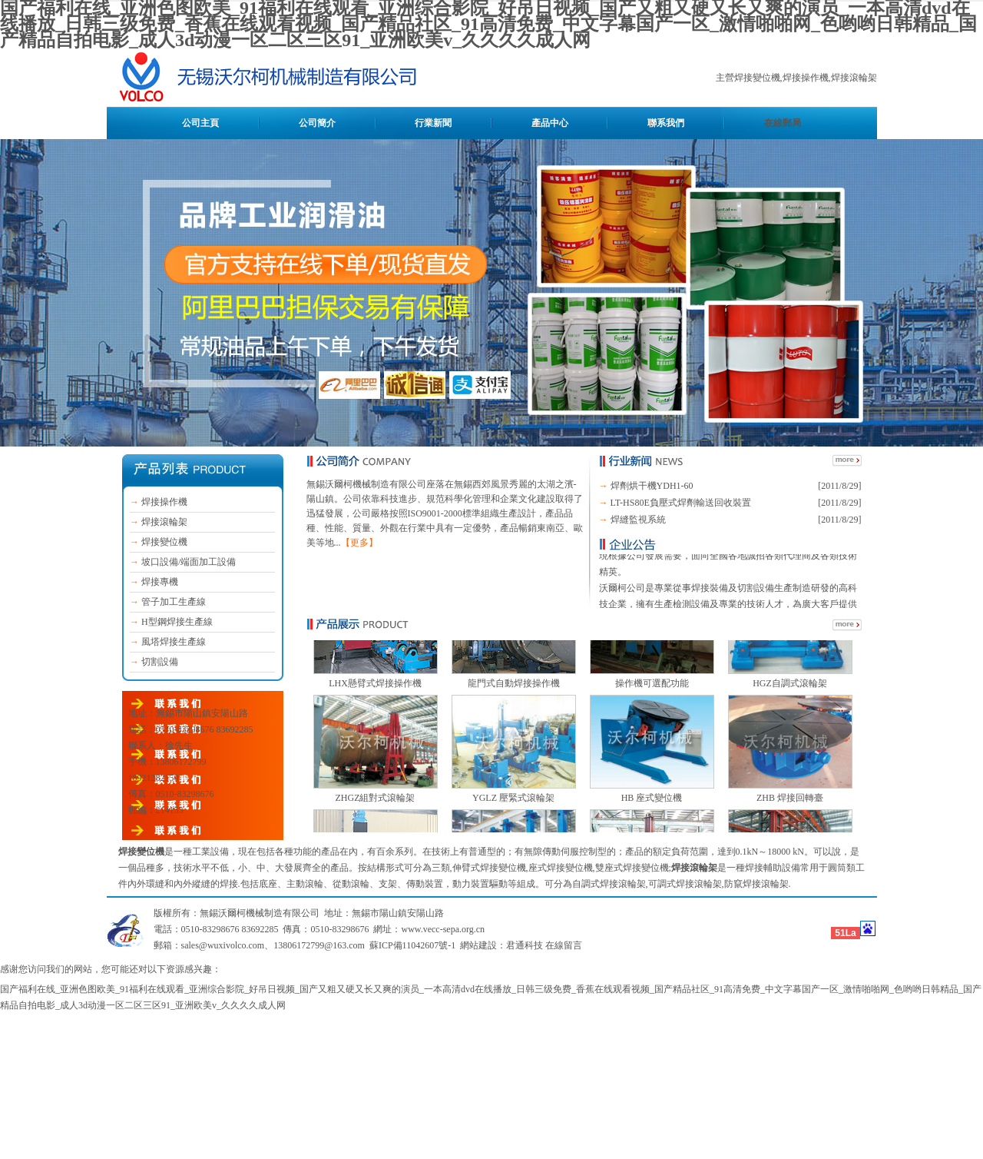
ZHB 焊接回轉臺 (789, 820)
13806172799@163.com (319, 945)
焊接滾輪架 (164, 521)
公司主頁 (200, 123)
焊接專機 (159, 581)
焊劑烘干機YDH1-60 (652, 485)
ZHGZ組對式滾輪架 (375, 820)
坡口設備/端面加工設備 (188, 561)
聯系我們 (665, 123)
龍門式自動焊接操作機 (514, 705)
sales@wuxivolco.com (223, 945)
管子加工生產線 (173, 601)
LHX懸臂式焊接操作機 (375, 705)
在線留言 (563, 945)
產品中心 (549, 123)
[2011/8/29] (839, 485)
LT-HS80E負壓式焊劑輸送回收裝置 (681, 502)
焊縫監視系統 (638, 519)
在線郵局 (782, 123)
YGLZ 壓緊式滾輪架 (513, 820)
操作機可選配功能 (652, 705)
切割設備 (159, 661)
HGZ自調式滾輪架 (790, 705)
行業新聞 (433, 123)
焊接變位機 (164, 541)
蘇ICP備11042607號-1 (412, 945)
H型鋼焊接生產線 (177, 621)
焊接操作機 (164, 501)
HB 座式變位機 (652, 820)
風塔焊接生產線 (173, 641)
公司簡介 (317, 123)
